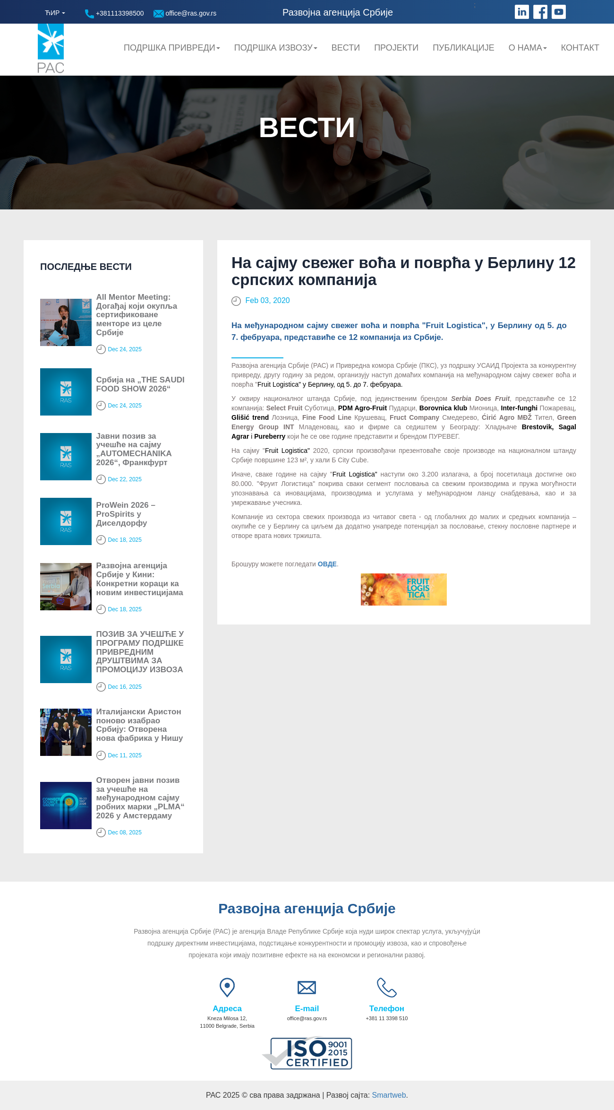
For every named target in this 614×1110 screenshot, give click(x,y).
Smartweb (389, 1095)
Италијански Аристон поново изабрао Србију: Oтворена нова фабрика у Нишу (139, 725)
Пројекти (396, 47)
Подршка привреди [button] (172, 47)
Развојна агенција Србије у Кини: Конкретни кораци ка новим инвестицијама (139, 579)
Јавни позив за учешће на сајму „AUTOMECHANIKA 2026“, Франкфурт (134, 449)
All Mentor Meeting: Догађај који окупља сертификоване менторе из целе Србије (137, 315)
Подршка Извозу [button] (275, 47)
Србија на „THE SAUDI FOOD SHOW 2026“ (140, 384)
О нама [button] (528, 47)
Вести (346, 47)
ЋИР (52, 13)
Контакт (580, 47)
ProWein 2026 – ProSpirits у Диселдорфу (125, 514)
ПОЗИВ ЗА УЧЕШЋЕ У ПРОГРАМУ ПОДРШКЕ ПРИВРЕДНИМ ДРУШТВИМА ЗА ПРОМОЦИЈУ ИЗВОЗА (140, 652)
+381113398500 (114, 13)
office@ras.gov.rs (185, 13)
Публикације (464, 47)
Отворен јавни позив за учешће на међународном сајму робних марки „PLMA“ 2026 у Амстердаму (140, 798)
